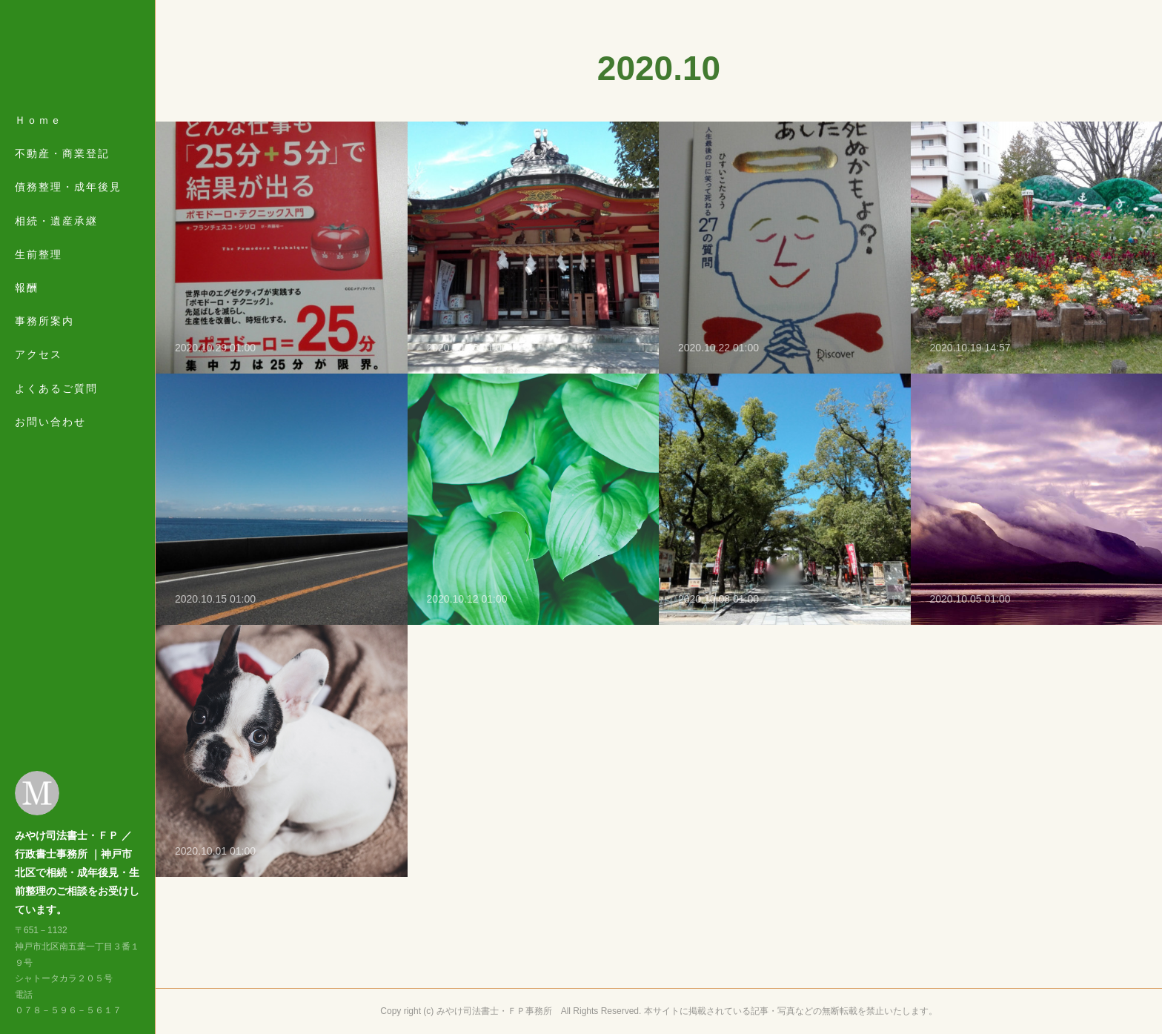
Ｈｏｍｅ (38, 120)
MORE (33, 354)
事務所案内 (44, 321)
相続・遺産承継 (56, 221)
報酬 (27, 288)
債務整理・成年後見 (68, 187)
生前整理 (38, 254)
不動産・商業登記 (62, 153)
